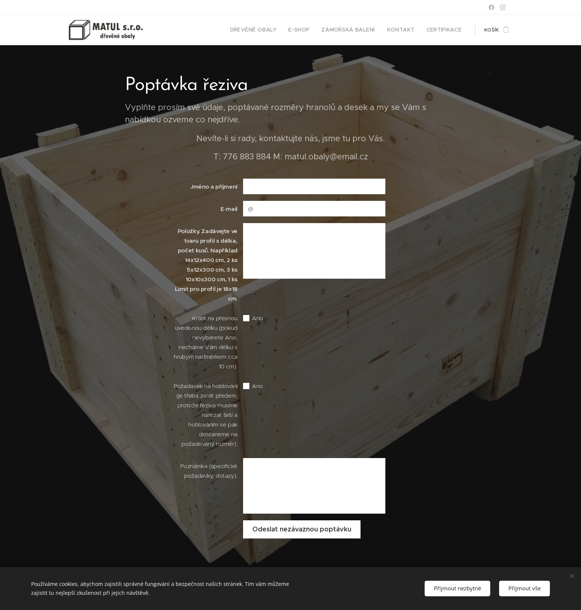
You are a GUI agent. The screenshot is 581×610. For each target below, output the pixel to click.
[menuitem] (270, 30)
